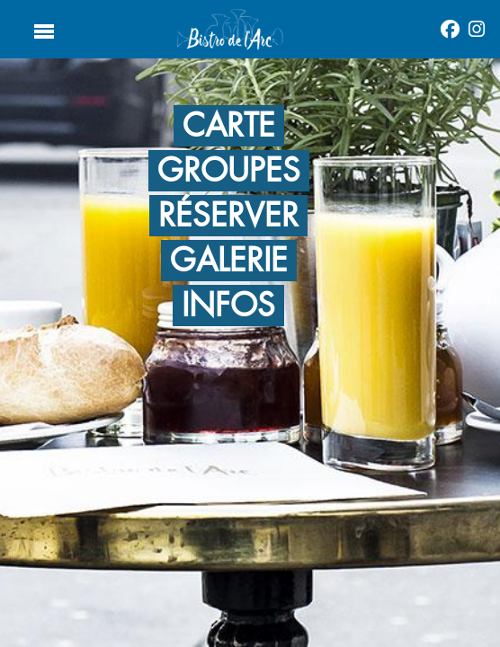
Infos (228, 305)
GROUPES (228, 170)
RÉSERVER (228, 215)
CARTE (229, 125)
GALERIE (229, 260)
